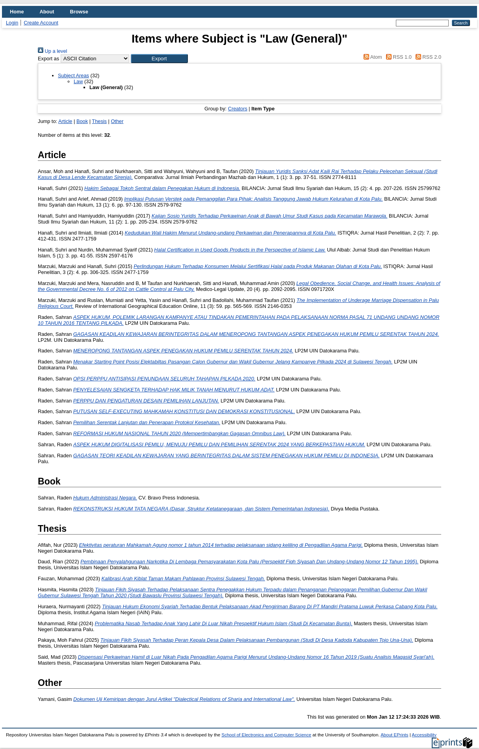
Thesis (99, 121)
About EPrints (394, 734)
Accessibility (424, 734)
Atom (371, 57)
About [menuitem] (47, 12)
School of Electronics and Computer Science (266, 734)
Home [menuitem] (17, 12)
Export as (48, 58)
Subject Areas (73, 75)
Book (82, 121)
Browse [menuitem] (79, 12)
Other (117, 121)
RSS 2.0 (427, 57)
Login (12, 23)
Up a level (52, 51)
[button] (159, 58)
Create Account (41, 23)
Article (65, 121)
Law (78, 81)
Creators (237, 109)
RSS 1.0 (397, 57)
